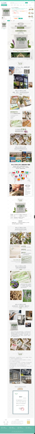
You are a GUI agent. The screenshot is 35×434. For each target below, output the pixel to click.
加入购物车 (16, 18)
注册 (22, 0)
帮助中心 (30, 0)
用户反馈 (7, 422)
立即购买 (20, 18)
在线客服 (4, 422)
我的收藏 (27, 0)
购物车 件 (32, 2)
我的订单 (25, 0)
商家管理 (32, 0)
